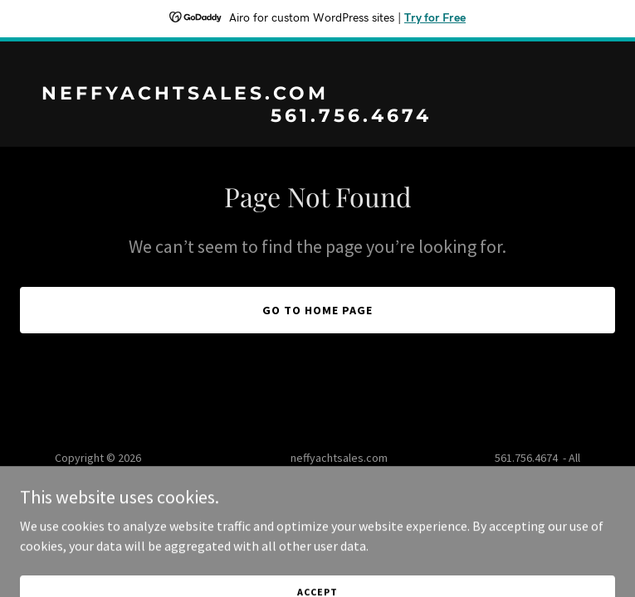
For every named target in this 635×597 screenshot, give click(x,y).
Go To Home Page (317, 310)
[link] (317, 117)
